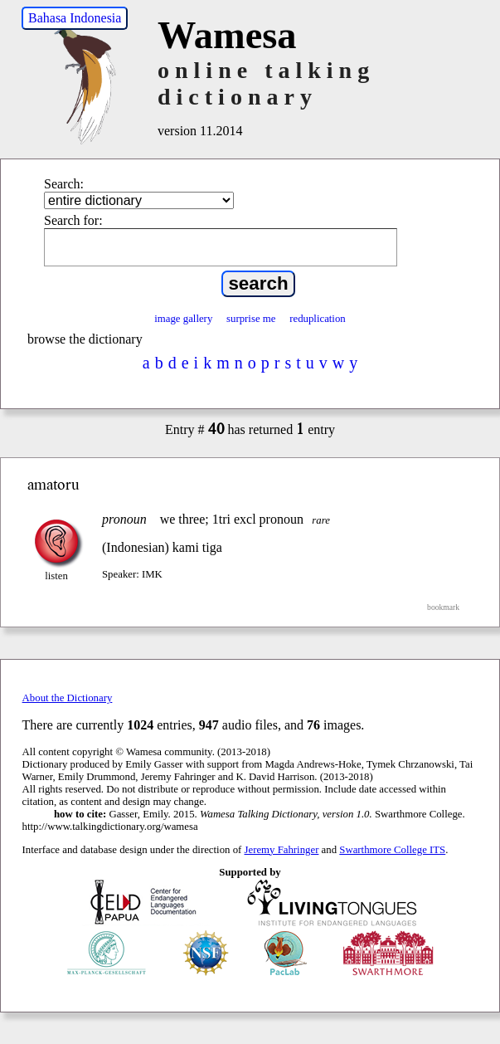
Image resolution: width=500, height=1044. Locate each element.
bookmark (443, 607)
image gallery (183, 318)
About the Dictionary (67, 698)
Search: (64, 184)
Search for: (73, 220)
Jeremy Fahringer (282, 850)
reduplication (317, 318)
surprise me (250, 318)
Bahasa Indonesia (74, 18)
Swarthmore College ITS (392, 850)
